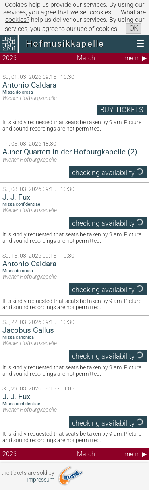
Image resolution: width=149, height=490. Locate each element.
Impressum (40, 479)
